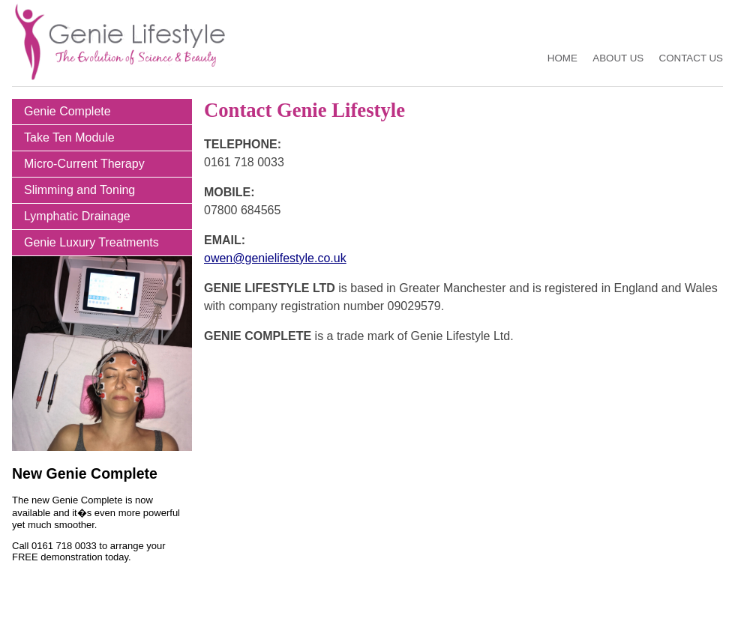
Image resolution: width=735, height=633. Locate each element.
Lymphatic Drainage (77, 216)
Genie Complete (67, 111)
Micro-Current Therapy (84, 163)
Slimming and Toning (79, 190)
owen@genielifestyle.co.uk (275, 258)
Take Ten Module (69, 137)
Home (563, 58)
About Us (618, 58)
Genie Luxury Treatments (91, 242)
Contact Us (691, 58)
